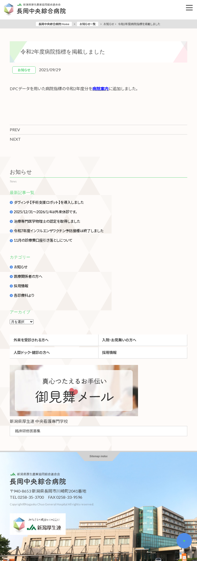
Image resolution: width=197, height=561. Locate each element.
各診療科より (24, 295)
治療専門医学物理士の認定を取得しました (47, 221)
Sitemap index (98, 456)
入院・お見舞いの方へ (119, 340)
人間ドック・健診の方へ (32, 352)
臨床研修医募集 (27, 431)
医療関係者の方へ (28, 276)
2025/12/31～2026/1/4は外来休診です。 (45, 212)
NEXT (15, 139)
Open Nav (191, 4)
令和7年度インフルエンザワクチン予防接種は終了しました (58, 231)
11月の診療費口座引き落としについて (43, 240)
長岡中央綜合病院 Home (53, 24)
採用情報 (21, 286)
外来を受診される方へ (31, 340)
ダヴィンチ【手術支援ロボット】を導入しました (49, 202)
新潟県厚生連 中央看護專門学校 (39, 421)
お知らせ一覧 (88, 24)
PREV (15, 129)
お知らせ (20, 267)
